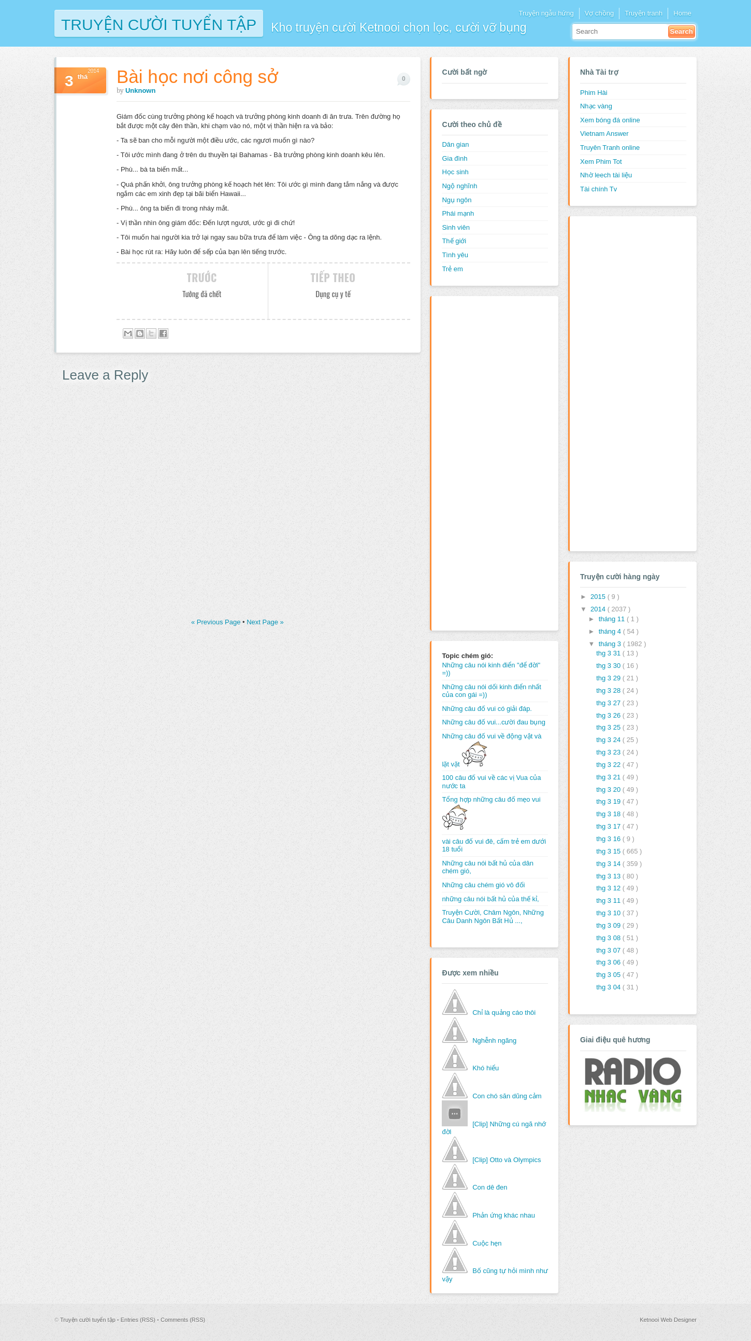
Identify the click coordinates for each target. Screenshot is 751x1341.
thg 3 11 (609, 900)
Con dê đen (489, 1187)
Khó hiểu (485, 1068)
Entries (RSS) (139, 1320)
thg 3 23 (609, 752)
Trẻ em (452, 269)
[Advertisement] (483, 462)
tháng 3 (611, 644)
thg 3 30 (609, 665)
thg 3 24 (609, 740)
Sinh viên (455, 227)
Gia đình (454, 158)
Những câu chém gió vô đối (483, 885)
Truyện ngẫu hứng (545, 13)
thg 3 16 (609, 839)
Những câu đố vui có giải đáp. (487, 709)
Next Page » (265, 622)
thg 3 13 (609, 876)
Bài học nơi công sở (197, 76)
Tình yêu (455, 255)
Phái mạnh (458, 213)
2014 (599, 609)
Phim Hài (594, 92)
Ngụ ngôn (456, 200)
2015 (599, 596)
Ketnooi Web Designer (668, 1320)
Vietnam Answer (604, 133)
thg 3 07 (609, 950)
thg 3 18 (609, 814)
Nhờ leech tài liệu (606, 175)
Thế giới (454, 241)
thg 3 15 (609, 851)
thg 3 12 (609, 888)
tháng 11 (613, 619)
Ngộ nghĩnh (459, 186)
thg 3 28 (609, 690)
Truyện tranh (643, 13)
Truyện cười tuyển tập (158, 23)
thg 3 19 (609, 801)
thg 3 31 (609, 653)
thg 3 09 (609, 925)
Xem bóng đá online (610, 120)
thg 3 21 (609, 777)
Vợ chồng (599, 13)
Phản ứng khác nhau (503, 1215)
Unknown (140, 90)
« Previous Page (216, 622)
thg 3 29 (609, 678)
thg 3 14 (609, 864)
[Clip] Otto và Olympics (506, 1160)
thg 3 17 (609, 826)
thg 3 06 (609, 962)
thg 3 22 (609, 765)
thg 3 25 (609, 727)
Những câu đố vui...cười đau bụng (493, 722)
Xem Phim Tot (601, 161)
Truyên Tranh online (610, 147)
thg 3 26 (609, 715)
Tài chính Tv (598, 189)
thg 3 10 (609, 913)
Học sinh (455, 172)
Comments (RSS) (183, 1320)
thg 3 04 (609, 987)
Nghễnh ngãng (494, 1040)
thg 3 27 (609, 703)
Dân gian (455, 144)
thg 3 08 (609, 938)
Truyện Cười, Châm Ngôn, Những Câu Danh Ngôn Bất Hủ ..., (493, 917)
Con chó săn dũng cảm (506, 1096)
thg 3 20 (609, 789)
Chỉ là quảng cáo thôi (504, 1012)
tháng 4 (611, 631)
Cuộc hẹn (486, 1243)
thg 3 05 (609, 975)
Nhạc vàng (596, 106)
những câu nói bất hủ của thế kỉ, (490, 899)
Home (682, 13)
